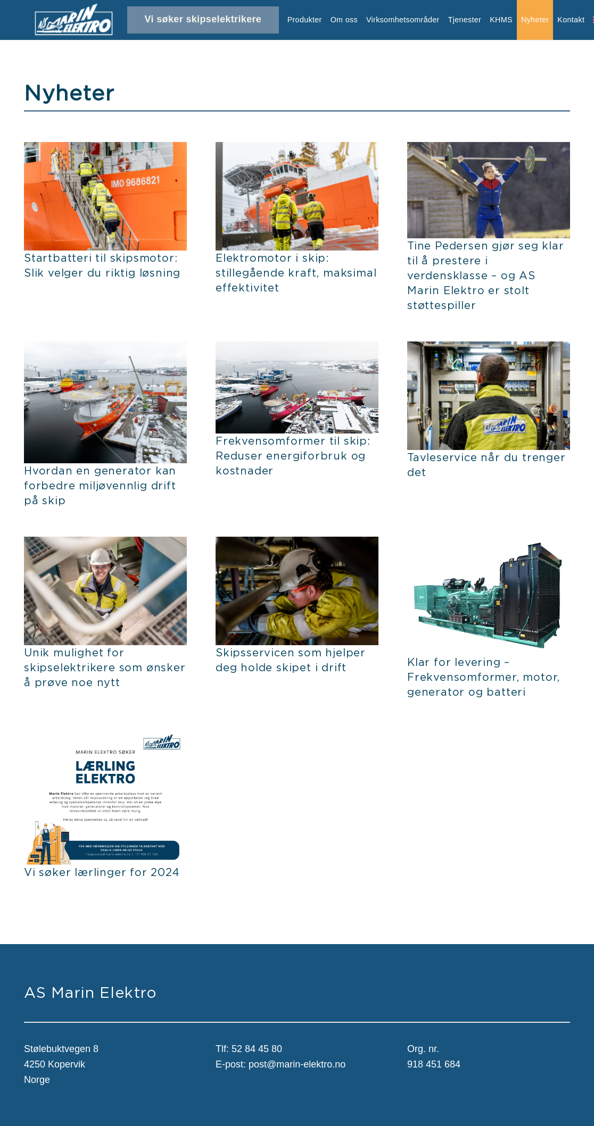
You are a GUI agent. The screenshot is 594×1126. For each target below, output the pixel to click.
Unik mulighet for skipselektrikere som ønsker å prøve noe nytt (105, 667)
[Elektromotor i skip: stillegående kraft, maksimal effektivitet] (297, 149)
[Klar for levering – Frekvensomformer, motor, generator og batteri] (488, 544)
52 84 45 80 (257, 1049)
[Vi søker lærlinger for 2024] (105, 735)
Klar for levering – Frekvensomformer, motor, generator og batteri (483, 676)
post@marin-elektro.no (297, 1064)
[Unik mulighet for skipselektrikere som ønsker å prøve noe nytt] (105, 544)
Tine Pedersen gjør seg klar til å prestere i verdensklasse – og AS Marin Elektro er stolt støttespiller (485, 275)
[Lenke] (73, 20)
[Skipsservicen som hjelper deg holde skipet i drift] (297, 544)
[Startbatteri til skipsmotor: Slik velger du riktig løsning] (105, 149)
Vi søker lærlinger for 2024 (102, 872)
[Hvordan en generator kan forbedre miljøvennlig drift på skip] (105, 349)
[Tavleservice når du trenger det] (488, 349)
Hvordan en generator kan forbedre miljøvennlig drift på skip (100, 485)
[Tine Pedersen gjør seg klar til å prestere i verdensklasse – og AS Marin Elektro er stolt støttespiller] (488, 149)
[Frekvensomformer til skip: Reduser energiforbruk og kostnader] (297, 349)
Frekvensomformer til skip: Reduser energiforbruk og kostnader (293, 455)
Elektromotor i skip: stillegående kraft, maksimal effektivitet (296, 272)
